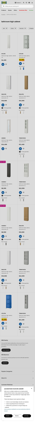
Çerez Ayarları (27, 415)
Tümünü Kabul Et (9, 415)
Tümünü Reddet (18, 415)
